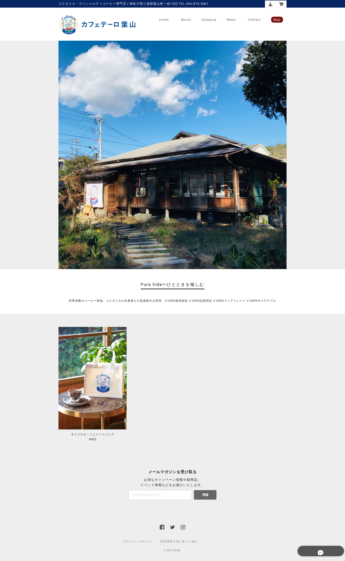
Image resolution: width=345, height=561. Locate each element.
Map (277, 19)
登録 (205, 495)
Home (164, 19)
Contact (254, 19)
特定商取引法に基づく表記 (178, 542)
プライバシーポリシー (137, 542)
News (231, 19)
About (186, 19)
